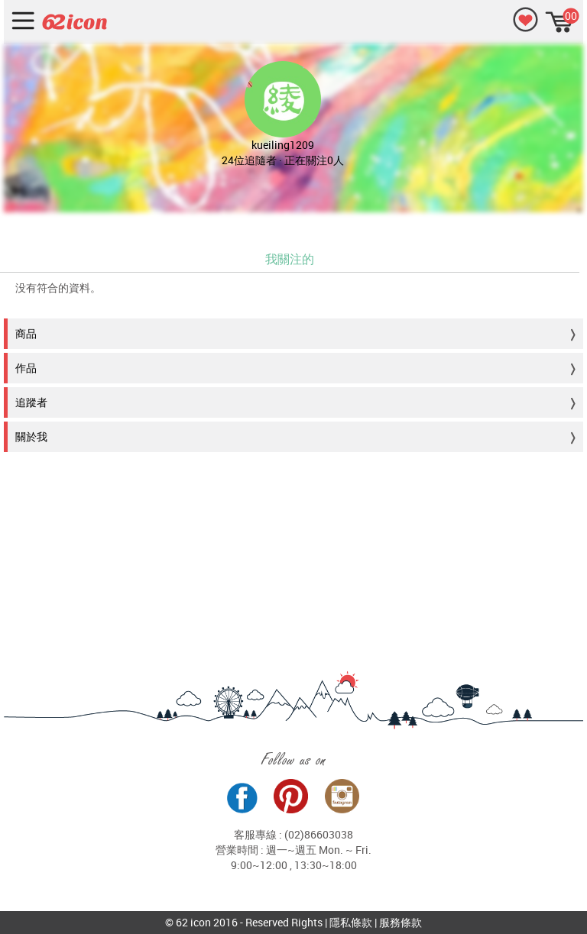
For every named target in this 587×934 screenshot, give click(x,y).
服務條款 (400, 922)
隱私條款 (350, 922)
